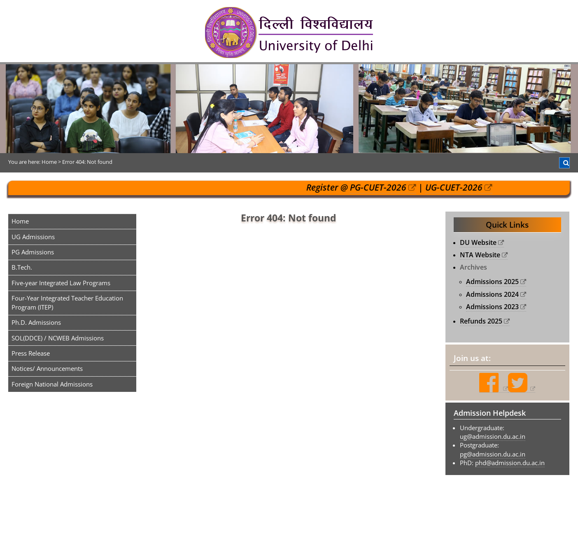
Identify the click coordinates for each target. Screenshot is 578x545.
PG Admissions (33, 252)
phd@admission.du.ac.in (510, 463)
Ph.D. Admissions (36, 322)
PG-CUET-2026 (382, 187)
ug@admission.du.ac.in (492, 436)
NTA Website (480, 254)
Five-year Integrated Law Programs (61, 283)
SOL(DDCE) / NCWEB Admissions (58, 338)
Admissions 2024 (492, 294)
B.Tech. (22, 267)
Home (20, 221)
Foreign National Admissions (52, 384)
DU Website (478, 242)
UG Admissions (33, 237)
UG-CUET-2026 (458, 187)
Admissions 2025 (492, 281)
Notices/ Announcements (47, 368)
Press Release (31, 353)
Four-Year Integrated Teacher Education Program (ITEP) (67, 302)
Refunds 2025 (481, 321)
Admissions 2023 (492, 306)
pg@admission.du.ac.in (492, 454)
